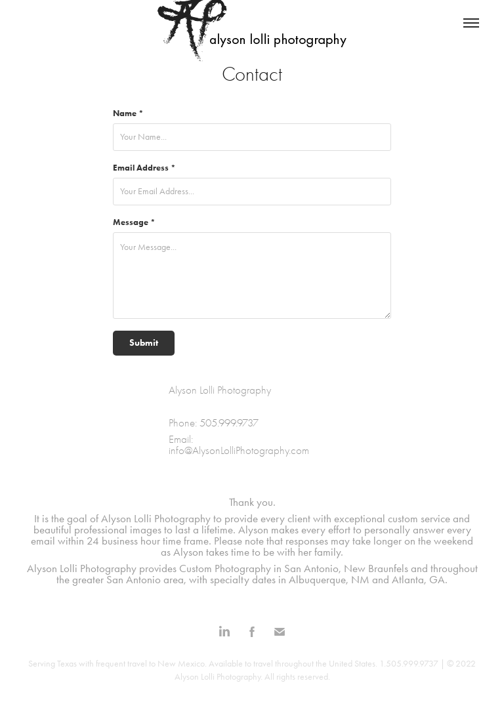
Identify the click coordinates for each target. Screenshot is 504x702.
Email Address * (144, 168)
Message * (134, 222)
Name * (128, 113)
